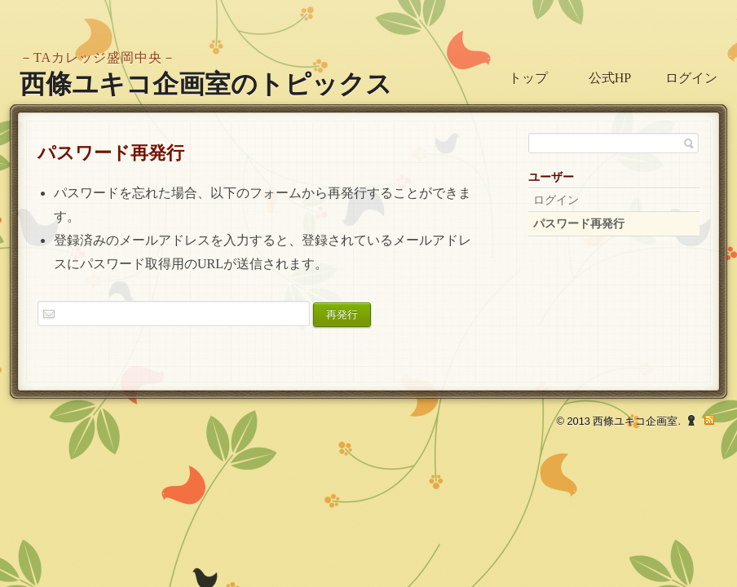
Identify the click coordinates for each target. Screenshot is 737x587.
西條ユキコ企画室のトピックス (206, 84)
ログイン (691, 78)
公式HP (610, 78)
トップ (528, 78)
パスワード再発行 (578, 224)
